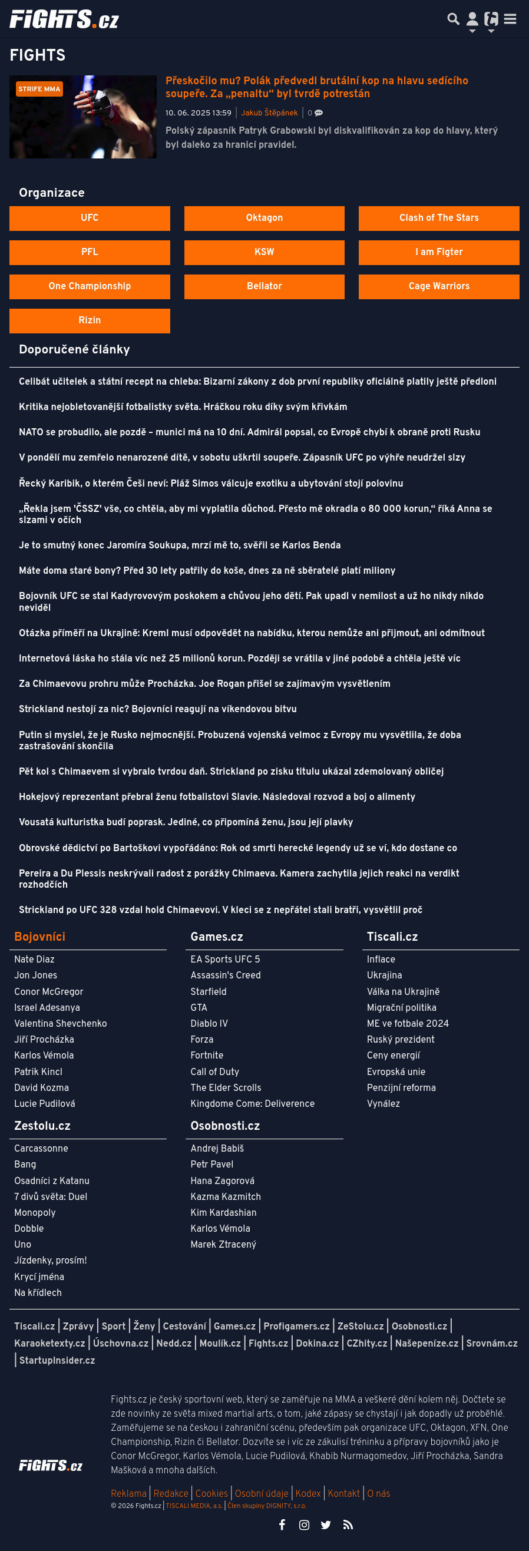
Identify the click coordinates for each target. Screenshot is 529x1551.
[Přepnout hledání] (453, 19)
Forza (201, 1040)
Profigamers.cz (296, 1327)
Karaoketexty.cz (49, 1344)
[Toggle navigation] (510, 19)
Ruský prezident (401, 1040)
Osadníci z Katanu (52, 1182)
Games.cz (235, 1327)
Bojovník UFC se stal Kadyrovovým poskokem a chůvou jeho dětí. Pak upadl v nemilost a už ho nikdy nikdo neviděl (251, 602)
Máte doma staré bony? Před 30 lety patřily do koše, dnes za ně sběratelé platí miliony (207, 571)
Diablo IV (209, 1024)
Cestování (184, 1327)
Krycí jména (39, 1278)
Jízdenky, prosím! (50, 1261)
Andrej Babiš (217, 1149)
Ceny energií (393, 1056)
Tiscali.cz (34, 1327)
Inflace (381, 960)
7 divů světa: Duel (50, 1197)
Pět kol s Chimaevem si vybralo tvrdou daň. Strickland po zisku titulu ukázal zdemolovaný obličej (231, 772)
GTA (198, 1008)
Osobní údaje (262, 1494)
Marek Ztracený (223, 1245)
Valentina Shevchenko (60, 1024)
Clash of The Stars (439, 218)
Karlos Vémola (44, 1056)
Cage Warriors (439, 287)
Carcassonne (41, 1149)
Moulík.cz (220, 1344)
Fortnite (206, 1056)
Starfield (208, 992)
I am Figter (439, 253)
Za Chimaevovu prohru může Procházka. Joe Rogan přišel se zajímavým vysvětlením (205, 684)
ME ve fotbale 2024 (408, 1024)
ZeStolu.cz (361, 1327)
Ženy (144, 1327)
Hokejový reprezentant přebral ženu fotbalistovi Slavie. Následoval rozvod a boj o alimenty (217, 797)
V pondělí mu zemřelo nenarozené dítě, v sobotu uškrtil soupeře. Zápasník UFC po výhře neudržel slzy (242, 458)
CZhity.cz (366, 1344)
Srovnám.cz (492, 1344)
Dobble (29, 1229)
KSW (264, 253)
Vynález (384, 1104)
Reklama (129, 1494)
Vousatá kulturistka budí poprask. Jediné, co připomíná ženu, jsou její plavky (186, 823)
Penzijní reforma (402, 1088)
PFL (89, 253)
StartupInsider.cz (57, 1361)
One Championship (89, 287)
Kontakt (345, 1494)
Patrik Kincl (38, 1073)
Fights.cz (268, 1344)
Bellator (264, 287)
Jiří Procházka (44, 1040)
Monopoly (35, 1213)
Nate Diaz (34, 960)
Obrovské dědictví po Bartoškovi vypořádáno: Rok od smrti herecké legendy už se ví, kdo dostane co (238, 849)
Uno (22, 1245)
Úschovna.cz (121, 1344)
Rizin (89, 321)
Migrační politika (402, 1008)
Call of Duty (214, 1073)
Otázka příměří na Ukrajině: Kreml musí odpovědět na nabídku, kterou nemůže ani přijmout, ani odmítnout (252, 634)
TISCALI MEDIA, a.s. (194, 1506)
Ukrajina (384, 976)
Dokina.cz (317, 1344)
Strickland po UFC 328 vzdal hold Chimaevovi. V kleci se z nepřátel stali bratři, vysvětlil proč (221, 911)
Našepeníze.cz (427, 1344)
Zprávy (78, 1327)
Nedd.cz (173, 1344)
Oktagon (264, 218)
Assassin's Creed (225, 976)
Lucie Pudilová (44, 1104)
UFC (89, 218)
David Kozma (41, 1088)
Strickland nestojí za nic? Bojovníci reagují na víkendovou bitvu (158, 710)
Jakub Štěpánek (269, 113)
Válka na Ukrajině (403, 992)
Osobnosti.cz (420, 1327)
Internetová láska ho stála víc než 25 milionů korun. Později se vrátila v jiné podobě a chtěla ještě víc (240, 659)
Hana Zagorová (222, 1182)
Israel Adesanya (47, 1008)
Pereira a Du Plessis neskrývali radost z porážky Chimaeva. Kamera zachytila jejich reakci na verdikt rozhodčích (239, 879)
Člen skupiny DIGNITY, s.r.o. (266, 1506)
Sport (113, 1327)
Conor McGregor (49, 992)
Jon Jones (35, 976)
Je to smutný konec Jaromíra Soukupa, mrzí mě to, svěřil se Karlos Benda (180, 546)
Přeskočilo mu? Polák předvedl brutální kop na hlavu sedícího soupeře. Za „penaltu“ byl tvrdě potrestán (317, 88)
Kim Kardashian (223, 1213)
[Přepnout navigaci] (472, 19)
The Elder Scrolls (225, 1088)
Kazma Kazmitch (225, 1197)
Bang (25, 1165)
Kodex (309, 1494)
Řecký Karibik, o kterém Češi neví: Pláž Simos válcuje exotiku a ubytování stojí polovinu (211, 484)
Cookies (211, 1494)
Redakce (170, 1494)
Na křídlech (38, 1293)
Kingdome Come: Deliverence (252, 1104)
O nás (379, 1494)
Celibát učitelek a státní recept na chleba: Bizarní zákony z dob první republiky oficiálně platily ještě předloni (258, 382)
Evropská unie (396, 1073)
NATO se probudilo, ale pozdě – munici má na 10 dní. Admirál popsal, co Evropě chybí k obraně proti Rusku (250, 433)
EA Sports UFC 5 (225, 960)
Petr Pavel (211, 1165)
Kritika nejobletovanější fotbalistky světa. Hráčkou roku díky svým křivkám (183, 408)
